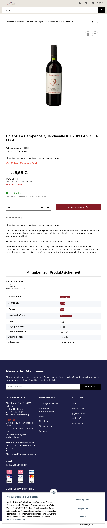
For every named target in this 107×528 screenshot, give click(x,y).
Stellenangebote (46, 426)
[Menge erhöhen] (48, 207)
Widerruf (76, 418)
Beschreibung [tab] (14, 217)
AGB (74, 403)
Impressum (77, 423)
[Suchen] (50, 10)
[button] (80, 3)
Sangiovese (65, 297)
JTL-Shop (92, 524)
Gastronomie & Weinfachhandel (46, 410)
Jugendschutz (78, 413)
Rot (62, 310)
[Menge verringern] (9, 207)
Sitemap (43, 431)
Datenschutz (78, 408)
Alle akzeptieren (82, 499)
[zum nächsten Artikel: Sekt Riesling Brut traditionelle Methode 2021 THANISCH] (98, 22)
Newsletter (44, 421)
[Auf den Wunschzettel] (95, 34)
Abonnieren (90, 386)
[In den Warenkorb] (78, 207)
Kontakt (42, 416)
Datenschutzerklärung (54, 377)
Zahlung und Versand (49, 403)
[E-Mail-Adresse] (43, 387)
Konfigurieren (82, 509)
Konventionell (66, 316)
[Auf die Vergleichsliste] (88, 34)
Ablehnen (82, 517)
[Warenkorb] (97, 3)
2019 (63, 303)
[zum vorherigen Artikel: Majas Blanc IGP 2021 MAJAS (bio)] (92, 22)
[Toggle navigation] (3, 1)
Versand (29, 181)
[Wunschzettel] (86, 3)
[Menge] (25, 207)
